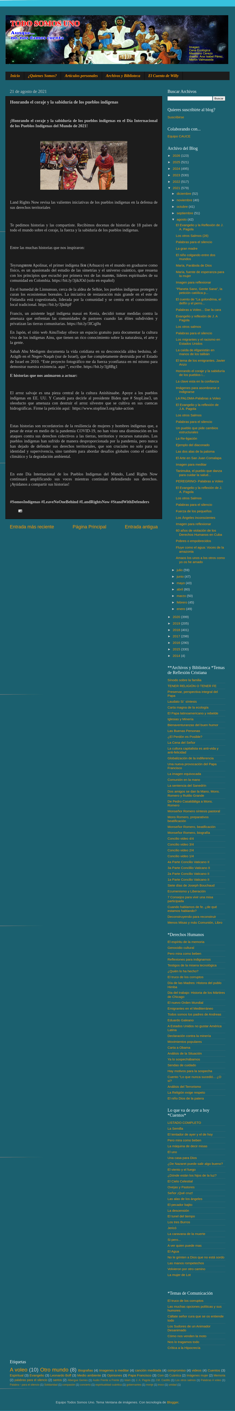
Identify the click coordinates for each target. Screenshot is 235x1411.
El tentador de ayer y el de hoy (190, 1134)
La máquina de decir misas (187, 1146)
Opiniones (114, 1375)
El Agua (173, 1251)
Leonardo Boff (60, 1375)
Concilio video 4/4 (181, 838)
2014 (177, 656)
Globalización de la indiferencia (191, 758)
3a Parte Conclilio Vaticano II (189, 868)
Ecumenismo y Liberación (187, 891)
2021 (177, 188)
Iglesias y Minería (180, 719)
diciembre (184, 193)
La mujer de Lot (179, 1275)
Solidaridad (50, 1384)
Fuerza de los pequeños (194, 511)
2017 (177, 636)
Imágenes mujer (197, 1375)
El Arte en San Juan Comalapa (198, 458)
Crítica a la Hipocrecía (184, 1348)
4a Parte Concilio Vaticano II (188, 862)
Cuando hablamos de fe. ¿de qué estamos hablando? (192, 909)
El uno (172, 1152)
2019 (177, 623)
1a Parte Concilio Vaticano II (188, 879)
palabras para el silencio (31, 1380)
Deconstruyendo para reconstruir (192, 916)
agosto (182, 219)
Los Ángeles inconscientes (195, 517)
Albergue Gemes (77, 1380)
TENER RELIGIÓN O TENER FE (192, 686)
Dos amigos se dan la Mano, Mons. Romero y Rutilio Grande (194, 793)
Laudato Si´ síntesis (182, 701)
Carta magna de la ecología (188, 707)
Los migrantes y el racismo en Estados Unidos (198, 341)
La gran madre (187, 248)
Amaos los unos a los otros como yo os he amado (200, 560)
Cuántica (175, 1375)
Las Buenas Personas (184, 731)
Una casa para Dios (182, 1158)
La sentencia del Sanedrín (187, 785)
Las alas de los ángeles (185, 1199)
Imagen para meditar (191, 464)
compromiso (177, 1370)
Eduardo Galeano (181, 1020)
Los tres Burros (179, 1222)
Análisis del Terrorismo (184, 1086)
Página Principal (89, 526)
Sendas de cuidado (182, 1065)
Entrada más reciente (32, 526)
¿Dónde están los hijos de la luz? (192, 1175)
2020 (177, 617)
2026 (177, 155)
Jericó (172, 1228)
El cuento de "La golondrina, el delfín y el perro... (198, 301)
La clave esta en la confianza (197, 381)
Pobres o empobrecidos (193, 541)
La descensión (178, 1210)
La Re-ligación (186, 438)
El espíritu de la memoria (186, 942)
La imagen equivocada (184, 774)
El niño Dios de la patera (186, 1098)
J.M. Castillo (163, 1380)
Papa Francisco (139, 1375)
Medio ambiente (89, 1375)
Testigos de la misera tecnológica (192, 965)
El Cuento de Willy (163, 76)
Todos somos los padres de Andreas (194, 1014)
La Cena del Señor (181, 742)
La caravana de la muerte (186, 1234)
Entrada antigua (141, 526)
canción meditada (148, 1370)
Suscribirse (176, 117)
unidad (173, 1384)
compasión (68, 1384)
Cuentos (214, 1370)
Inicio (15, 76)
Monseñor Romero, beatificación (191, 827)
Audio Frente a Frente (106, 1380)
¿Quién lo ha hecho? (183, 971)
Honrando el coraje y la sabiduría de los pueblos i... (200, 373)
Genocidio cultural (181, 947)
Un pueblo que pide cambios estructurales (197, 430)
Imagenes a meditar (114, 1370)
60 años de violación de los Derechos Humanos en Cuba (199, 532)
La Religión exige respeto (186, 1092)
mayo (181, 583)
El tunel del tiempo (181, 1216)
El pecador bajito (180, 1205)
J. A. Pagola (143, 1380)
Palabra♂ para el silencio (24, 1384)
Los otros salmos (188, 326)
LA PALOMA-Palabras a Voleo (198, 398)
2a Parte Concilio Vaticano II (188, 873)
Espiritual (17, 1375)
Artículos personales (81, 76)
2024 (177, 168)
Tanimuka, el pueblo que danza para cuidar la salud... (199, 472)
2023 (177, 175)
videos (196, 1370)
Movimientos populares (185, 1041)
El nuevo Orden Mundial (185, 1002)
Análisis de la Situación (185, 1053)
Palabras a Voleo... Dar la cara (198, 310)
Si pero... (174, 1239)
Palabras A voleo (211, 1380)
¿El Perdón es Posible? (185, 736)
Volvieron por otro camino (186, 1269)
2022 (177, 181)
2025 (177, 162)
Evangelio (37, 1375)
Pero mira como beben (184, 953)
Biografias (85, 1370)
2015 (177, 649)
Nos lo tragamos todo (183, 1342)
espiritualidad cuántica (108, 1384)
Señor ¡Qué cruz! (180, 1193)
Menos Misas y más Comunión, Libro (195, 922)
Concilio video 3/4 (181, 844)
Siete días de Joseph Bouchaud (191, 885)
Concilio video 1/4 (181, 856)
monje (149, 1384)
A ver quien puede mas (184, 1245)
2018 (177, 630)
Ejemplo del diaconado (193, 445)
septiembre (185, 213)
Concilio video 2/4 (181, 850)
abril (180, 589)
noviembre (185, 200)
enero (181, 609)
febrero (182, 602)
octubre (183, 206)
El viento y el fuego (182, 1169)
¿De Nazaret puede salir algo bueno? (195, 1163)
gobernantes (133, 1384)
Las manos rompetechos (186, 1263)
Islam (127, 1380)
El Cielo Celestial (180, 1181)
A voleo (18, 1370)
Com (161, 1375)
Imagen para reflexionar (193, 282)
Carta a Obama (179, 1047)
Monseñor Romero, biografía (189, 832)
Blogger (172, 1402)
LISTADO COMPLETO (184, 1122)
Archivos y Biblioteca (123, 76)
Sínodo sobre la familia (184, 680)
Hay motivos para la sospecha (190, 1071)
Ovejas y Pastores (181, 1187)
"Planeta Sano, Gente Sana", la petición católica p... (199, 291)
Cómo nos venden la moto (187, 1336)
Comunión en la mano (184, 779)
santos (57, 1380)
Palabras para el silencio (194, 242)
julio (180, 570)
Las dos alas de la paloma (195, 451)
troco (161, 1384)
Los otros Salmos (188, 415)
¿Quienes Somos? (42, 76)
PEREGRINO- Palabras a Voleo (199, 481)
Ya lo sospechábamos (184, 1059)
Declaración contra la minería (189, 1036)
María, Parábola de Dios (194, 265)
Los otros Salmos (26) (192, 235)
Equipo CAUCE (179, 136)
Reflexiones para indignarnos (189, 959)
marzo (182, 596)
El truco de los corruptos (185, 977)
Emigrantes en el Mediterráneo (190, 1008)
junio (181, 576)
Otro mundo (54, 1370)
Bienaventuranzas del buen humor (193, 725)
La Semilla (175, 1128)
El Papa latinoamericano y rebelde (193, 713)
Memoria (219, 1375)
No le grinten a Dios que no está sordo (196, 1257)
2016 (177, 643)
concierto (85, 1384)
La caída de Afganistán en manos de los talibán (195, 352)
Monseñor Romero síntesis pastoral (194, 811)
